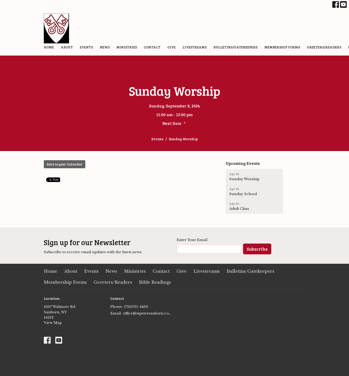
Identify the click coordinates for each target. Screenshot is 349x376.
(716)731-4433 (136, 306)
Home (49, 47)
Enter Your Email (192, 240)
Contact (152, 47)
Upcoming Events (243, 163)
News (105, 47)
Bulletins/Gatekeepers (235, 47)
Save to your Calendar (65, 164)
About (67, 47)
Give (171, 47)
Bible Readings (155, 282)
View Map (53, 322)
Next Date (174, 123)
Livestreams (195, 47)
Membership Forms (282, 47)
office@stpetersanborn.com (147, 313)
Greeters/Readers (324, 47)
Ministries (126, 47)
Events (86, 47)
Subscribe (257, 249)
